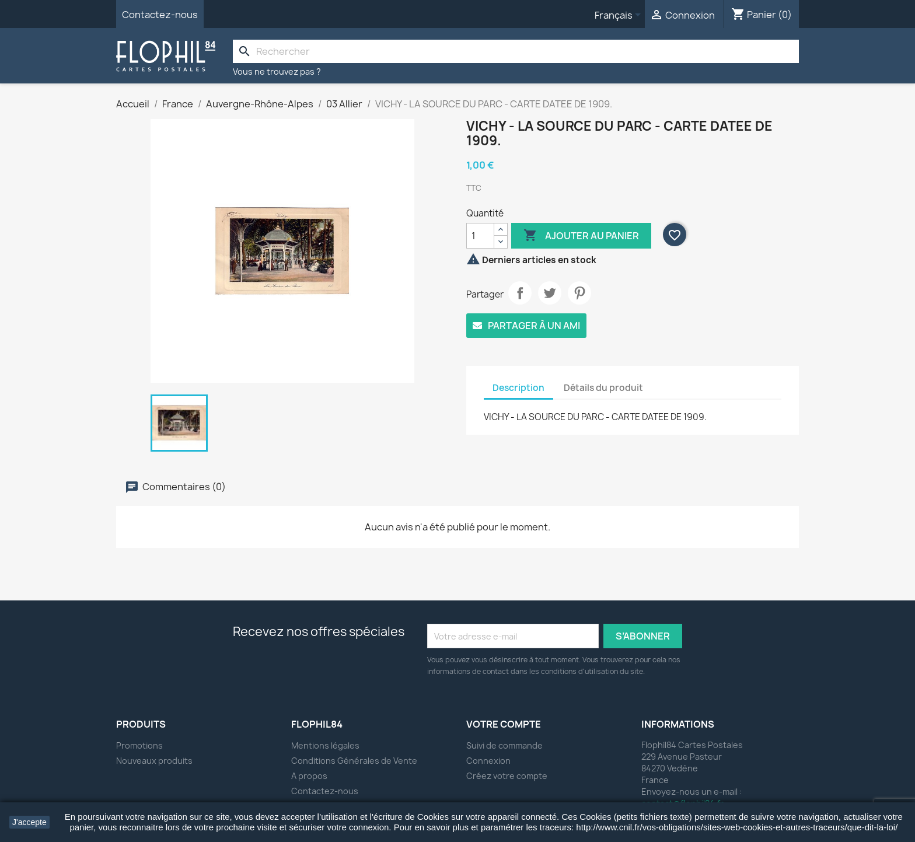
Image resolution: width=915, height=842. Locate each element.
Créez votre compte (506, 775)
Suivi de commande (504, 745)
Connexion (488, 760)
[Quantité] (480, 236)
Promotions (139, 745)
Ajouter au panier (581, 235)
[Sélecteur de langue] (620, 16)
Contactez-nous (160, 14)
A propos (309, 775)
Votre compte (503, 724)
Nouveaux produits (154, 760)
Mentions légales (325, 745)
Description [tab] (518, 388)
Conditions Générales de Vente (354, 760)
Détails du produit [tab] (603, 388)
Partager (520, 293)
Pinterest (579, 293)
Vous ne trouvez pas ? (277, 71)
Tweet (549, 293)
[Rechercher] (516, 51)
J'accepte (29, 822)
